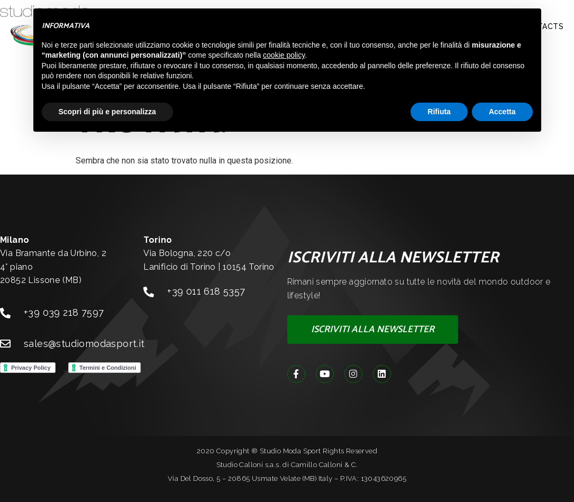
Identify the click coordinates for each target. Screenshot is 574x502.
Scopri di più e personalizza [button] (107, 111)
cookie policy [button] (284, 55)
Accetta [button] (502, 111)
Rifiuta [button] (439, 111)
